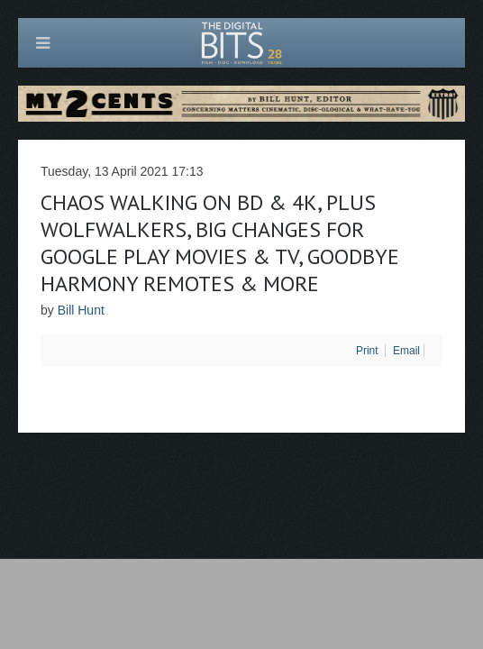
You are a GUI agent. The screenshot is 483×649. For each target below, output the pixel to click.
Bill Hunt (81, 310)
